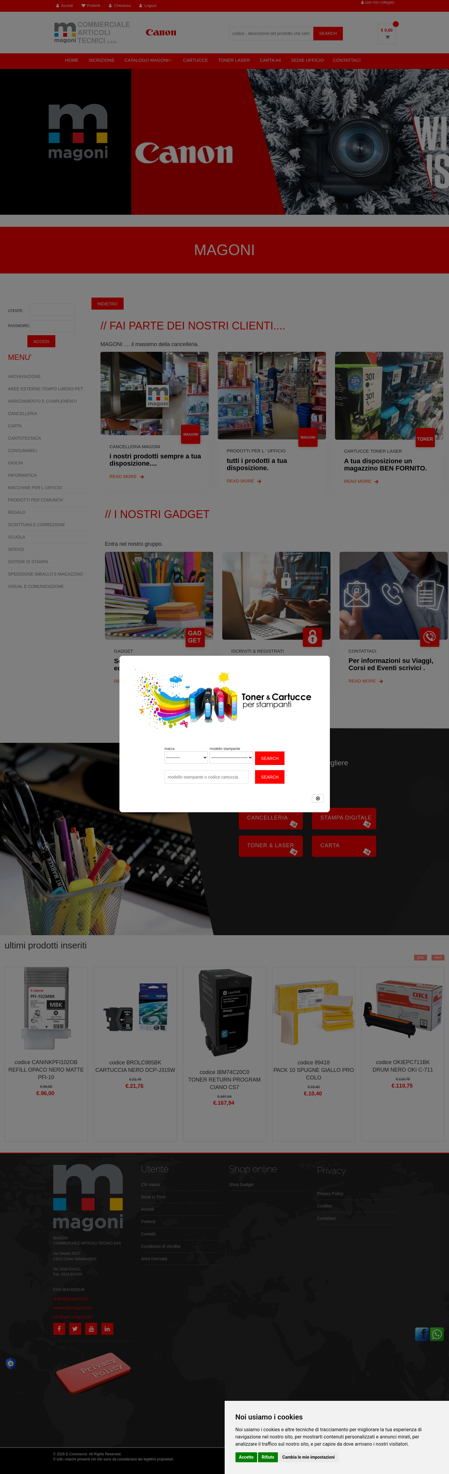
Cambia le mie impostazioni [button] (308, 1457)
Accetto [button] (246, 1457)
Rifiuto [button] (268, 1457)
